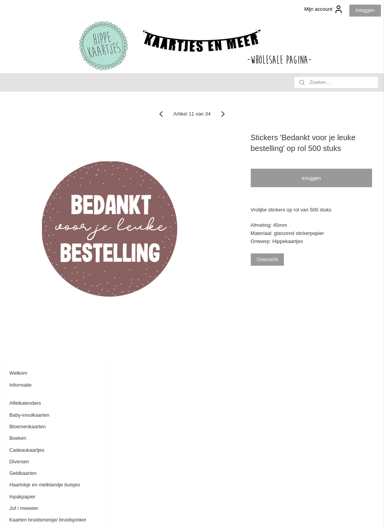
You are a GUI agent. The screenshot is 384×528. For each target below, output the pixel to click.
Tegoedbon (21, 337)
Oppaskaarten (25, 302)
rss (191, 513)
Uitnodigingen (24, 384)
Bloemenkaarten (27, 163)
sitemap (177, 513)
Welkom (18, 109)
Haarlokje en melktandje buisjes (44, 221)
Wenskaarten (24, 361)
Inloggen (365, 10)
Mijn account (323, 9)
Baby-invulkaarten (29, 151)
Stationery (20, 314)
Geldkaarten (23, 209)
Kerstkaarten (23, 267)
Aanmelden (22, 476)
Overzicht (306, 270)
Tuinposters (22, 349)
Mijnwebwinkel (276, 513)
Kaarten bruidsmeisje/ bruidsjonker (47, 256)
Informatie (20, 121)
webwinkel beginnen (216, 513)
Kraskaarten (22, 291)
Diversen (19, 198)
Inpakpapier (22, 232)
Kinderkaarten (24, 279)
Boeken (17, 174)
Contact (18, 403)
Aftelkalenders (25, 139)
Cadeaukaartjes (26, 186)
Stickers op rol (25, 326)
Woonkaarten (24, 372)
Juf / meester (23, 244)
